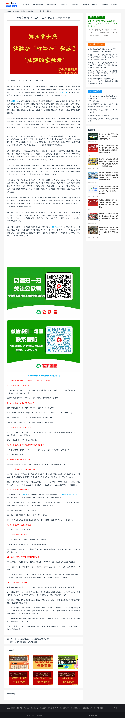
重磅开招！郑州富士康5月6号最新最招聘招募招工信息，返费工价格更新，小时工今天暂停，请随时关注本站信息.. (103, 73)
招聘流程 (95, 4)
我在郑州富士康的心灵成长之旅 (26, 642)
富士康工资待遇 (87, 708)
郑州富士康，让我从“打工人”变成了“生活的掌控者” (44, 17)
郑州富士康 (63, 92)
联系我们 (115, 708)
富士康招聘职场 (15, 11)
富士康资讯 (25, 4)
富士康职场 (75, 4)
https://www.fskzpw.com (70, 494)
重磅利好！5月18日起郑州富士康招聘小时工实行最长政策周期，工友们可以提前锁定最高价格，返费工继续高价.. (103, 65)
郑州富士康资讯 (37, 4)
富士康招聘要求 (53, 708)
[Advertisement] (43, 253)
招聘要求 (86, 4)
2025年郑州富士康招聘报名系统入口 (18, 708)
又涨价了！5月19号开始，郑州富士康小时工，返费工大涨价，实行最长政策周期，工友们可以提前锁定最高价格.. (103, 57)
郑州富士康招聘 (51, 4)
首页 (7, 11)
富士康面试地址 (76, 708)
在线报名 (114, 4)
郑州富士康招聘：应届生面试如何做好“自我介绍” (32, 639)
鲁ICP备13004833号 (93, 715)
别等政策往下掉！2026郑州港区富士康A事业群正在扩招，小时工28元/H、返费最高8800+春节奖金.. (102, 98)
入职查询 (105, 4)
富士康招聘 (64, 4)
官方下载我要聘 (99, 708)
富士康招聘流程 (64, 708)
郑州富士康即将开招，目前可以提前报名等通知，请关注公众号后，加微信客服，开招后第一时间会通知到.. (103, 81)
